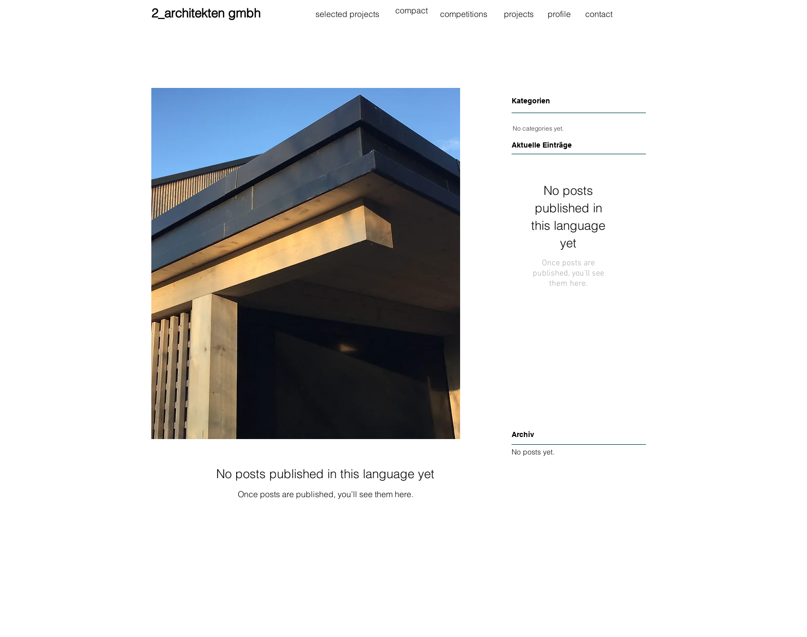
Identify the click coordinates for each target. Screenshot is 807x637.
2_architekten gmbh (205, 13)
